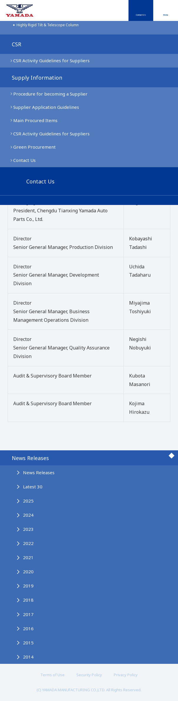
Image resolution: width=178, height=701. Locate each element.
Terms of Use (52, 674)
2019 (28, 586)
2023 (28, 529)
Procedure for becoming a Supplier (50, 94)
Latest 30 (32, 487)
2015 (28, 643)
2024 (28, 515)
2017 (28, 614)
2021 (28, 557)
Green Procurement (34, 147)
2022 (28, 543)
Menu (165, 15)
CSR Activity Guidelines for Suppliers (51, 60)
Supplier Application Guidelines (46, 107)
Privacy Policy (126, 674)
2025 (28, 501)
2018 (28, 600)
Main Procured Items (35, 120)
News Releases (30, 458)
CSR (16, 44)
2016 (28, 628)
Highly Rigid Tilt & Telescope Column (48, 24)
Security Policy (89, 674)
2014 (28, 657)
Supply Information (37, 77)
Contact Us (141, 15)
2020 (28, 571)
